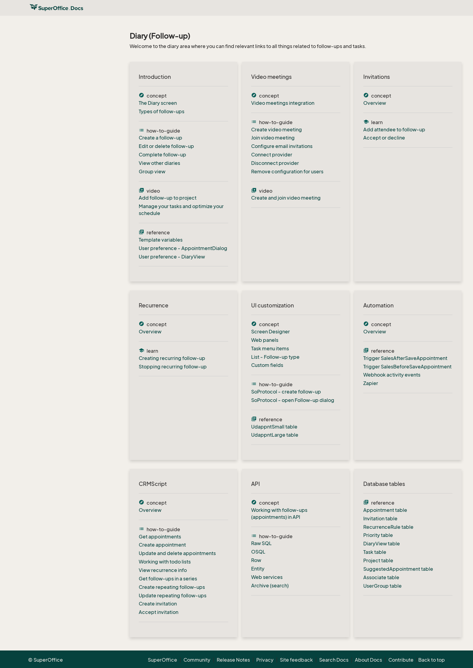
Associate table (381, 577)
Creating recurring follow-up (172, 358)
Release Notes (233, 660)
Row (256, 560)
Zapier (370, 383)
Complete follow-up (162, 155)
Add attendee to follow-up (394, 130)
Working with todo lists (165, 562)
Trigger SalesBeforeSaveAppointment (407, 367)
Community (196, 660)
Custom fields (267, 365)
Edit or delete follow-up (166, 146)
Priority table (378, 535)
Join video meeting (273, 138)
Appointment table (385, 510)
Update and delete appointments (177, 553)
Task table (374, 552)
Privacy (265, 660)
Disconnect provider (275, 163)
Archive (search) (270, 586)
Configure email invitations (282, 146)
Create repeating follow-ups (172, 587)
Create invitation (158, 604)
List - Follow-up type (275, 357)
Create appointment (162, 545)
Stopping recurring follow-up (173, 367)
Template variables (161, 240)
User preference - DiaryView (172, 257)
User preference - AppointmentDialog (183, 248)
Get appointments (160, 537)
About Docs (368, 660)
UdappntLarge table (274, 435)
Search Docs (333, 660)
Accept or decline (384, 138)
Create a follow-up (160, 138)
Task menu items (270, 348)
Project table (378, 560)
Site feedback (296, 660)
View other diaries (159, 163)
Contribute (400, 660)
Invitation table (380, 518)
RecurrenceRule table (388, 527)
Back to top (431, 660)
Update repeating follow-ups (172, 596)
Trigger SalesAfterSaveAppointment (405, 358)
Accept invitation (158, 612)
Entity (257, 569)
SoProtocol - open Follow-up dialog (292, 400)
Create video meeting (276, 130)
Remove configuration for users (287, 172)
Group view (152, 172)
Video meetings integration (282, 103)
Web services (267, 577)
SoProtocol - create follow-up (286, 392)
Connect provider (271, 155)
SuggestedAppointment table (398, 569)
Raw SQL (261, 543)
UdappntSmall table (274, 427)
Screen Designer (270, 332)
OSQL (258, 552)
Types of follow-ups (161, 111)
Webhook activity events (391, 375)
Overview (374, 103)
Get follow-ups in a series (168, 579)
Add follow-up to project (167, 198)
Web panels (264, 340)
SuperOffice (162, 660)
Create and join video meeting (286, 198)
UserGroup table (382, 586)
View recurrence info (163, 570)
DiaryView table (381, 544)
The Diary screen (158, 103)
